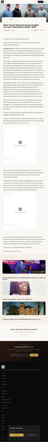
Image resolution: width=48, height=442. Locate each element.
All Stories (3, 381)
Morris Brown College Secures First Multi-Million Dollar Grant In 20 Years (21, 319)
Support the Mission (5, 408)
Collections (4, 375)
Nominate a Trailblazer (6, 399)
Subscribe (40, 1)
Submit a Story (24, 335)
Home (4, 19)
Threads (3, 420)
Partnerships (4, 405)
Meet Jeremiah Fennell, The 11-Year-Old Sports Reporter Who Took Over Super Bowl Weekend (23, 278)
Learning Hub (4, 384)
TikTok (3, 423)
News (8, 19)
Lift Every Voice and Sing (6, 402)
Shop (3, 411)
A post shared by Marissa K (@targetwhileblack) (20, 162)
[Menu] (46, 2)
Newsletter (4, 396)
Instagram (3, 417)
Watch (3, 387)
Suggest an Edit (42, 36)
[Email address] (19, 355)
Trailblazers (4, 378)
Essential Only (31, 435)
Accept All (16, 435)
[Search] (35, 2)
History (13, 30)
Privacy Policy (12, 431)
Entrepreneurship (7, 30)
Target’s (35, 42)
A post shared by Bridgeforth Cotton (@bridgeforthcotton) (20, 228)
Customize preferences (24, 439)
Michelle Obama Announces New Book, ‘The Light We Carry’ (17, 299)
